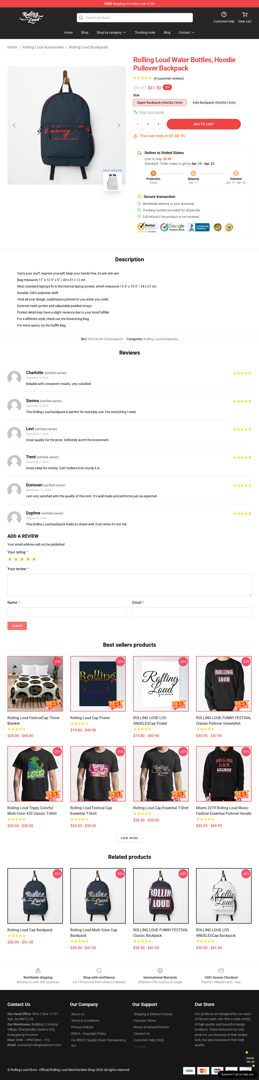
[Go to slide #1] (54, 205)
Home (12, 47)
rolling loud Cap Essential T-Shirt (160, 808)
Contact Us (142, 1033)
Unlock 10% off (250, 1060)
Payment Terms (145, 1020)
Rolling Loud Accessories (43, 47)
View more (130, 838)
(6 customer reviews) (169, 78)
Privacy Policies (82, 1027)
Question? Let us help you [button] (237, 1074)
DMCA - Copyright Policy (88, 1033)
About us (77, 1014)
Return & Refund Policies (151, 1027)
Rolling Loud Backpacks (88, 47)
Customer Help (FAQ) (149, 1040)
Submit (17, 626)
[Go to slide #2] (79, 205)
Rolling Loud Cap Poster (90, 718)
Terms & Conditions (85, 1020)
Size (136, 95)
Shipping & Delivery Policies (153, 1014)
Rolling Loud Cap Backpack (29, 930)
